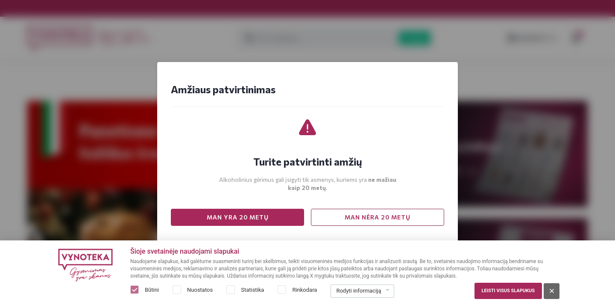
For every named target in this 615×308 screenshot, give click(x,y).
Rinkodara (304, 290)
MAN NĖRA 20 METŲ (377, 217)
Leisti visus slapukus (508, 290)
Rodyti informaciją (358, 290)
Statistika (252, 290)
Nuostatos (200, 290)
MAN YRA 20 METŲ (238, 217)
